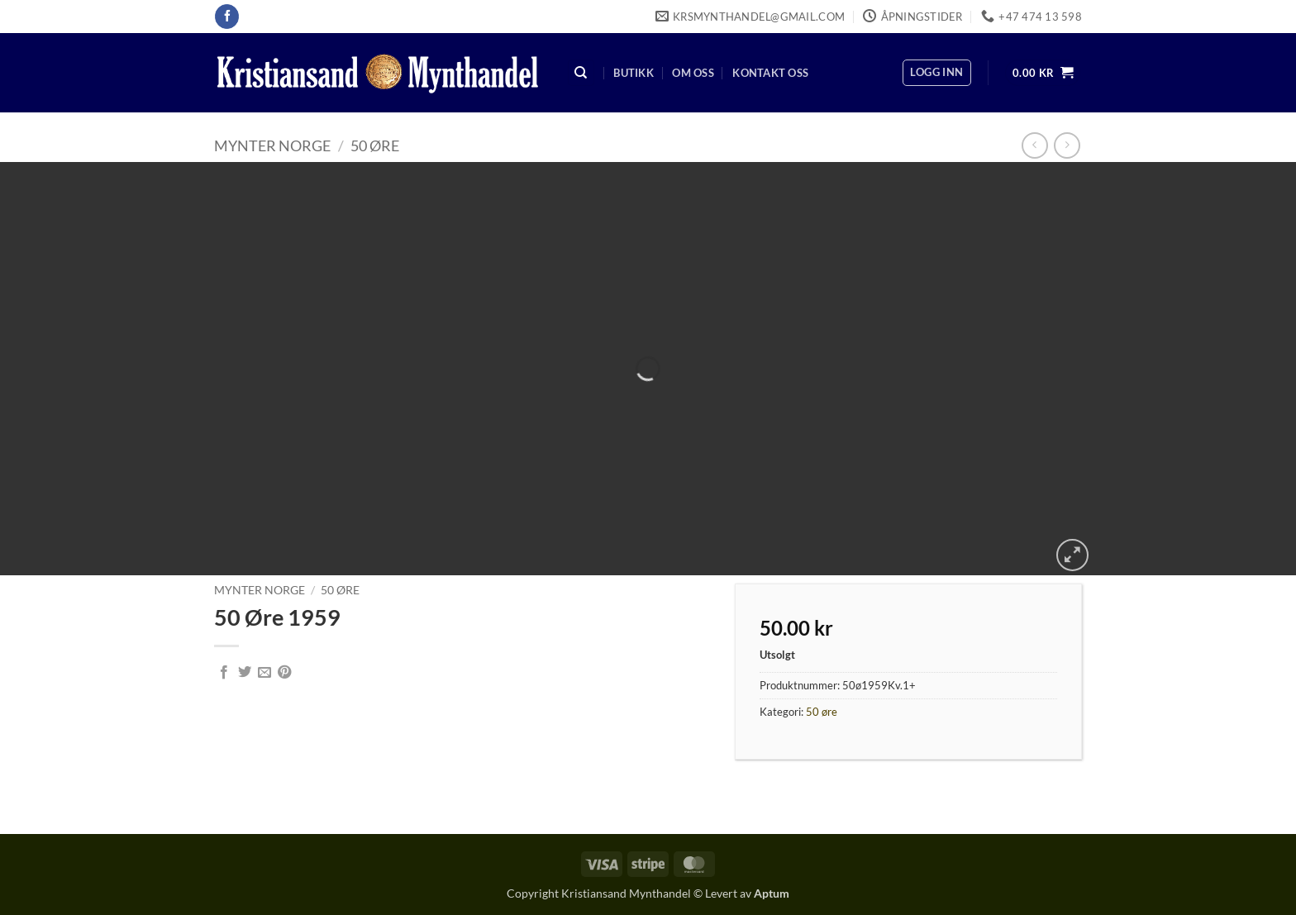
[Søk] (581, 73)
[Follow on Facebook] (227, 16)
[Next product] (1034, 145)
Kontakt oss (770, 72)
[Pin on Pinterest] (284, 672)
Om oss (693, 72)
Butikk (633, 72)
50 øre (374, 145)
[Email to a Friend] (264, 672)
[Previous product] (1066, 145)
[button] (936, 73)
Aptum (771, 893)
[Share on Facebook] (224, 672)
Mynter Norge (272, 145)
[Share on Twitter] (244, 672)
